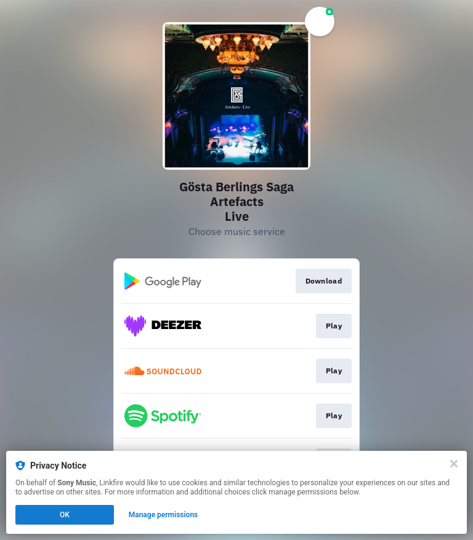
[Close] (454, 464)
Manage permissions (163, 514)
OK (65, 514)
